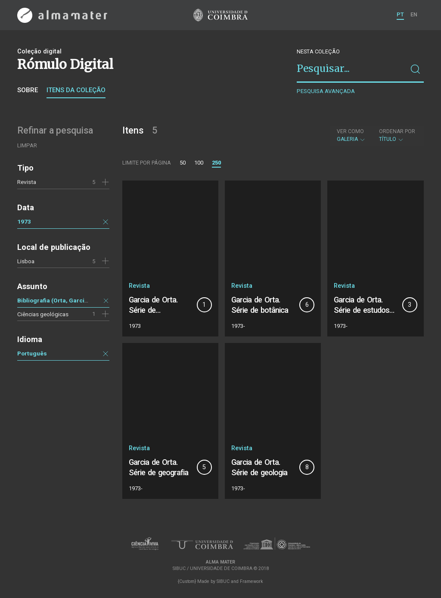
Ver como (350, 131)
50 (183, 162)
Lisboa (25, 261)
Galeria (351, 135)
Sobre (27, 90)
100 (198, 162)
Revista (26, 181)
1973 (24, 221)
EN (413, 14)
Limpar (27, 145)
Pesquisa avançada (326, 91)
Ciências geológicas (42, 314)
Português (32, 353)
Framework (251, 581)
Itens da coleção (76, 90)
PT (400, 14)
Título (397, 135)
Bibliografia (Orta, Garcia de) (58, 300)
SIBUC (223, 581)
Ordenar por (397, 131)
